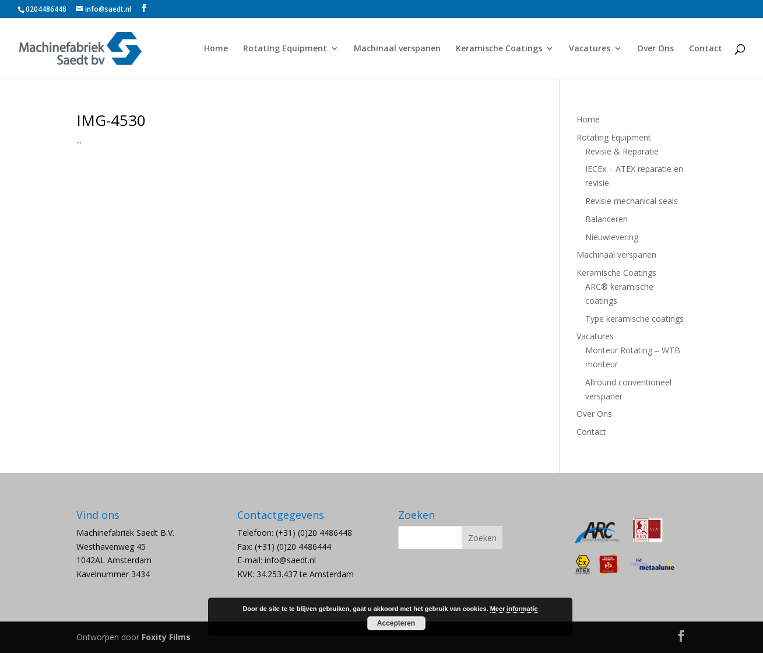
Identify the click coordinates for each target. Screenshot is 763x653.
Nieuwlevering (611, 237)
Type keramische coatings (634, 318)
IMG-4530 (111, 120)
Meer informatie (514, 608)
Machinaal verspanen (397, 49)
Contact (705, 49)
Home (216, 49)
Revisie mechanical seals (631, 200)
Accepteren (396, 623)
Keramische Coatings (499, 49)
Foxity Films (166, 637)
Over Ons (655, 49)
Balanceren (606, 218)
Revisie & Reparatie (622, 151)
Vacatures (589, 49)
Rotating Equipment (285, 49)
